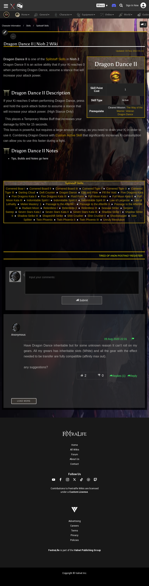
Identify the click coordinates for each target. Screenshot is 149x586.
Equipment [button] (85, 14)
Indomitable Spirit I (38, 200)
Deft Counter (47, 192)
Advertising (74, 521)
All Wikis (74, 449)
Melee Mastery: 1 (31, 204)
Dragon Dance (125, 114)
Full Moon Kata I (98, 196)
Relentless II (69, 208)
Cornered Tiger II (116, 188)
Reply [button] (132, 375)
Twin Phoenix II (66, 219)
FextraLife (54, 550)
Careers (74, 525)
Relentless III (89, 208)
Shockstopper (118, 215)
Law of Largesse (120, 200)
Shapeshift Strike (52, 215)
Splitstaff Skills (42, 26)
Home (74, 445)
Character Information (11, 26)
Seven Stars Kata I (29, 211)
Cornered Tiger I (92, 188)
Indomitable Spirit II (65, 200)
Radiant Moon (30, 208)
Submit (82, 300)
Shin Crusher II (97, 215)
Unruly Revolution (114, 219)
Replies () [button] (118, 375)
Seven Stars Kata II (57, 211)
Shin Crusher (75, 215)
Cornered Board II (40, 188)
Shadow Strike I (111, 211)
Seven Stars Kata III (85, 211)
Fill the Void (109, 192)
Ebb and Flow (89, 192)
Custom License (78, 492)
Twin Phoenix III (89, 219)
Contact (74, 464)
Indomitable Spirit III (93, 200)
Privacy (74, 535)
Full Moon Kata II (122, 196)
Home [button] (22, 14)
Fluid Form (77, 196)
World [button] (125, 14)
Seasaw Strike (110, 208)
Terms (74, 530)
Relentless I (50, 208)
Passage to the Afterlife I (60, 204)
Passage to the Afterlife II (95, 204)
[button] (102, 5)
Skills (28, 26)
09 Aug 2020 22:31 (115, 338)
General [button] (41, 14)
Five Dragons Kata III (54, 196)
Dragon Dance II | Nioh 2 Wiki (30, 43)
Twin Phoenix (44, 219)
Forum (74, 454)
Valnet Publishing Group (87, 550)
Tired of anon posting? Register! (121, 255)
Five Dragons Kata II (24, 196)
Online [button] (106, 14)
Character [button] (62, 14)
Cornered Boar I (15, 188)
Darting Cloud (26, 192)
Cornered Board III (66, 188)
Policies (74, 540)
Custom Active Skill (68, 135)
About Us (74, 459)
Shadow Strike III (27, 215)
